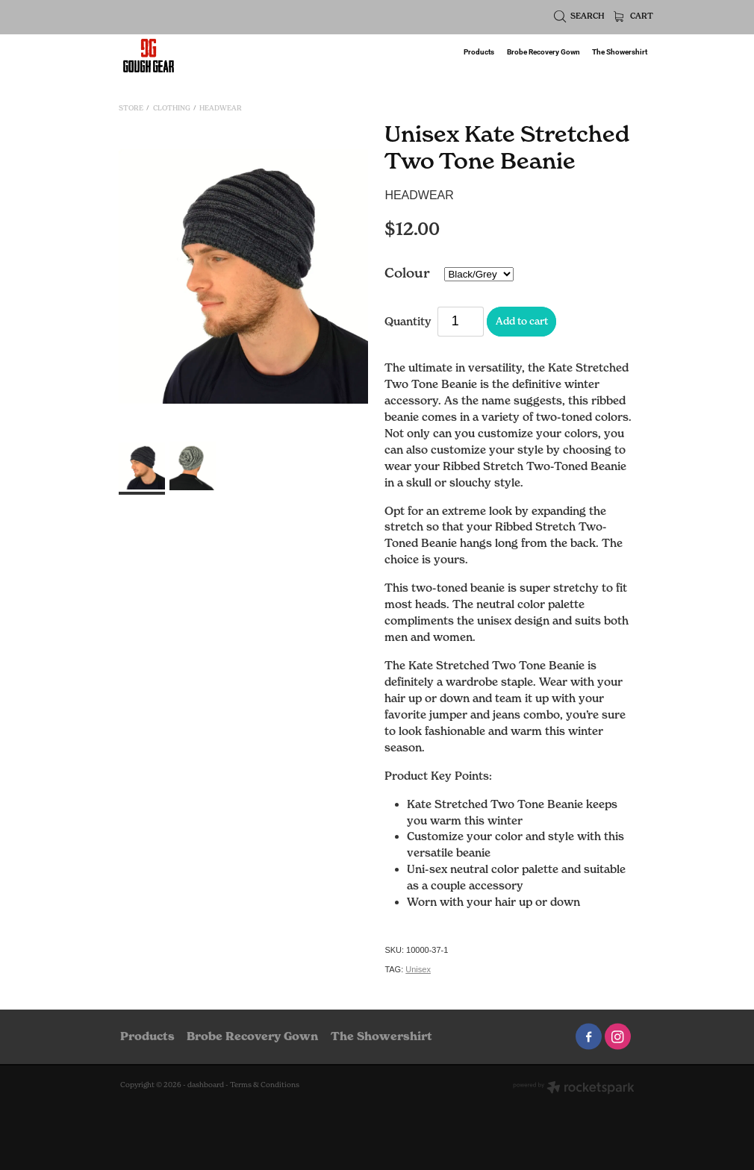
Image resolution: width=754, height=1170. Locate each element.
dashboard (205, 1084)
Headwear (220, 108)
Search (579, 16)
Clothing (171, 108)
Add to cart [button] (522, 321)
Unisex (418, 969)
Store (131, 108)
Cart (634, 16)
